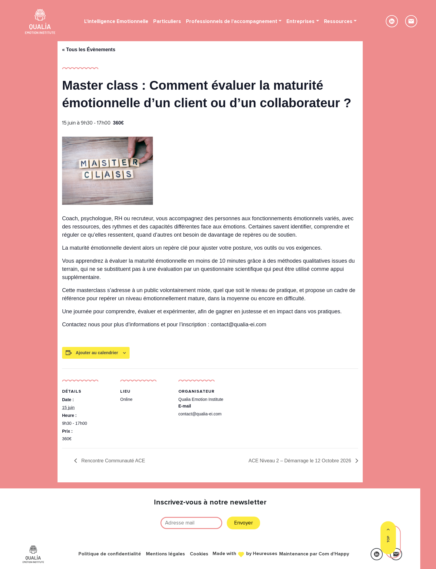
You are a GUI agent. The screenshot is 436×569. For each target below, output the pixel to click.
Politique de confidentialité (109, 554)
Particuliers (167, 21)
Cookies (199, 554)
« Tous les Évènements (88, 49)
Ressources (338, 21)
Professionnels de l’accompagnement (231, 21)
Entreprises (300, 21)
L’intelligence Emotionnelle (116, 21)
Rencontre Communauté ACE (112, 460)
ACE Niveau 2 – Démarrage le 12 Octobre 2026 (300, 460)
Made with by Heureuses (245, 553)
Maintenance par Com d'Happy (314, 554)
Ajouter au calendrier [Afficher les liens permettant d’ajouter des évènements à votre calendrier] (97, 352)
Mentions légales (165, 554)
